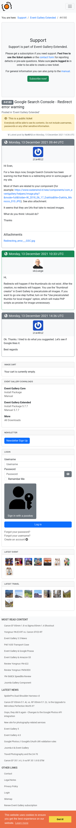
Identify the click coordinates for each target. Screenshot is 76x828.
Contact (8, 773)
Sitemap (8, 799)
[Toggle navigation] (69, 6)
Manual (8, 396)
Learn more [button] (21, 823)
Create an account (16, 539)
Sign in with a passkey (20, 501)
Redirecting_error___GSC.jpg (19, 240)
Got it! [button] (60, 819)
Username (10, 459)
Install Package (13, 392)
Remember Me (16, 478)
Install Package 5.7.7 (16, 406)
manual (65, 71)
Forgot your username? (17, 535)
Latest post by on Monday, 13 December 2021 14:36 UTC (41, 134)
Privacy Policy (11, 786)
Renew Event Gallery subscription (20, 805)
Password (10, 469)
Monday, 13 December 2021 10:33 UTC (36, 254)
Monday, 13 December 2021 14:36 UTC (36, 316)
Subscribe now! (38, 78)
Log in (38, 524)
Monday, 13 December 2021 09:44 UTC (36, 142)
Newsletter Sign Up (17, 440)
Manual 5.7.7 (11, 410)
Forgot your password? (17, 531)
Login (7, 792)
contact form (47, 57)
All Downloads (12, 420)
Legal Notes (10, 780)
